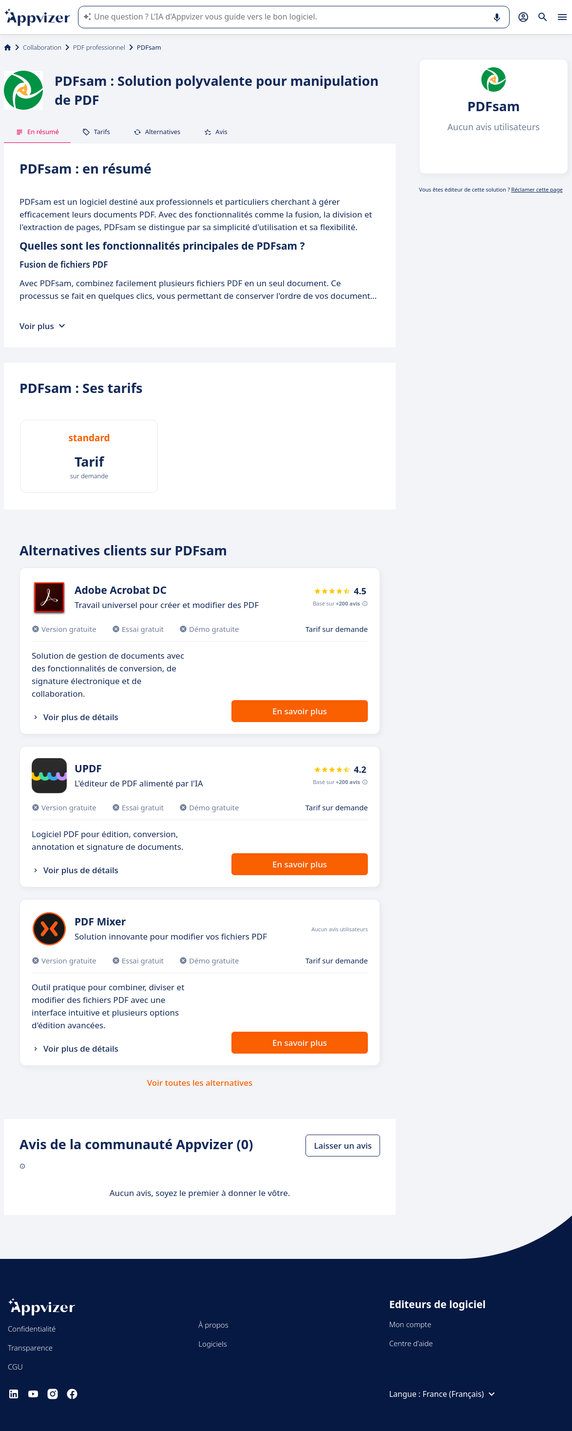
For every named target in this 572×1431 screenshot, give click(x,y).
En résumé (37, 131)
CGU (15, 1367)
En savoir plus (299, 711)
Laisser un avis (343, 1145)
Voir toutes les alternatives (199, 1083)
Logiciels (212, 1344)
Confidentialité (32, 1328)
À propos (213, 1325)
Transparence (30, 1348)
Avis (216, 131)
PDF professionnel (99, 47)
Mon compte (410, 1324)
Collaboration (42, 47)
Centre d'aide (411, 1343)
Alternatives (157, 131)
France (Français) (459, 1394)
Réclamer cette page (537, 189)
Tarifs (96, 131)
